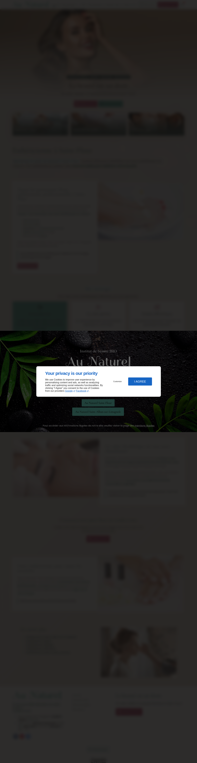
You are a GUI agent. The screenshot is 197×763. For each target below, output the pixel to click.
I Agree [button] (140, 381)
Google (69, 391)
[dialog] (98, 381)
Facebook (81, 391)
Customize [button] (117, 381)
